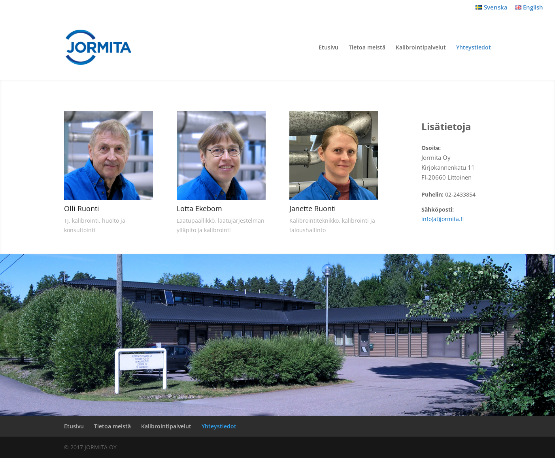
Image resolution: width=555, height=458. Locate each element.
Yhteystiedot (473, 48)
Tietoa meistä (367, 48)
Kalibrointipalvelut (421, 48)
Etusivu (328, 48)
